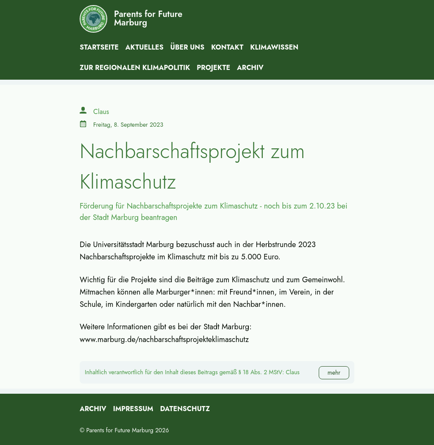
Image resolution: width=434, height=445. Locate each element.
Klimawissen (274, 47)
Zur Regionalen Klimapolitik (135, 67)
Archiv (250, 67)
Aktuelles (144, 47)
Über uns (187, 47)
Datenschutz (185, 409)
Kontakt (227, 47)
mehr (334, 372)
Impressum (133, 409)
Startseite (99, 47)
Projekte (213, 67)
